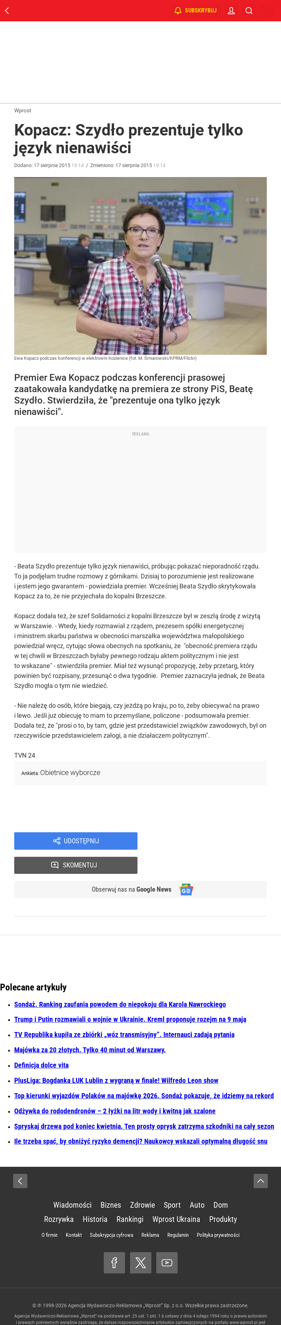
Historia (95, 1196)
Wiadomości (72, 1181)
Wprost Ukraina (176, 1196)
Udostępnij (82, 841)
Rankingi (130, 1196)
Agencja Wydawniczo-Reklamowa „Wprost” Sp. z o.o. (126, 1282)
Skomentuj (211, 841)
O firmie (50, 1212)
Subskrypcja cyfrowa (111, 1212)
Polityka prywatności (218, 1212)
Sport (172, 1181)
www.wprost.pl (243, 1299)
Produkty (223, 1196)
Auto (197, 1181)
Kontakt (74, 1212)
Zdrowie (142, 1181)
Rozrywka (59, 1196)
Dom (221, 1181)
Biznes (111, 1181)
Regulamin (178, 1212)
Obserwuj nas (129, 866)
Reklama (150, 1212)
